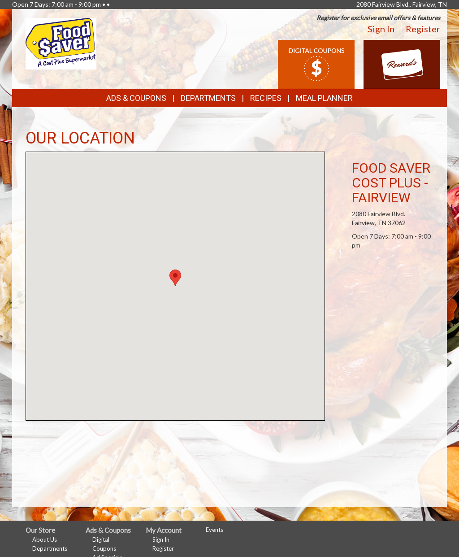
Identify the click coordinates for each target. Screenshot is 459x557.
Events (214, 529)
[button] (175, 278)
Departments (49, 548)
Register (423, 28)
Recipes (265, 98)
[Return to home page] (61, 43)
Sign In (381, 28)
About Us (44, 539)
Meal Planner (324, 98)
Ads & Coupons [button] (136, 98)
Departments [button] (208, 98)
